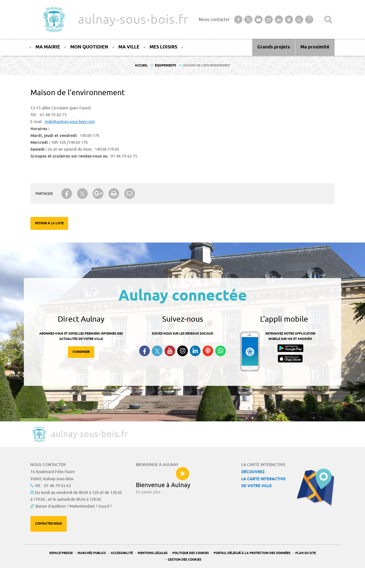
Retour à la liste (49, 223)
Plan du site (305, 553)
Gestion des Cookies (184, 560)
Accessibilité (122, 553)
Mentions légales (153, 553)
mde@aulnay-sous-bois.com (70, 121)
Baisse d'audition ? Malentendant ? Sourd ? (73, 506)
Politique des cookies (190, 553)
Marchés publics (92, 553)
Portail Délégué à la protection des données (252, 553)
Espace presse (61, 553)
